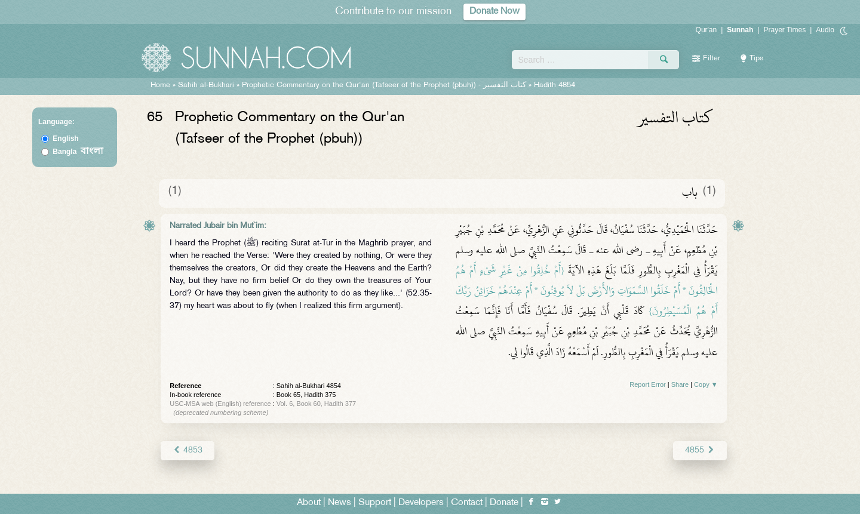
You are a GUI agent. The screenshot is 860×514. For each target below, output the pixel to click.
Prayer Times (784, 30)
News (339, 502)
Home (160, 85)
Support (374, 502)
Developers (421, 502)
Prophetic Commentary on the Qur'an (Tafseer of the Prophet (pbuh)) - (385, 85)
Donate (504, 502)
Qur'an (706, 30)
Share (680, 384)
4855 (699, 450)
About (309, 502)
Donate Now (494, 11)
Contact (467, 502)
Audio (825, 30)
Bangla (78, 151)
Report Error (647, 384)
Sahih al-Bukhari (206, 85)
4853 (187, 450)
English (65, 138)
